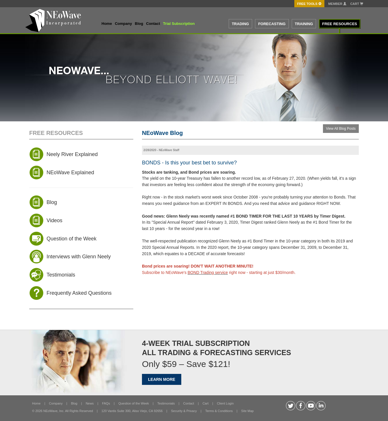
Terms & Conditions (219, 411)
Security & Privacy (184, 411)
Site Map (247, 411)
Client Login (225, 403)
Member (337, 3)
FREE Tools (309, 3)
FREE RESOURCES (339, 24)
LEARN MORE (161, 379)
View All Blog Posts (341, 129)
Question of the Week (133, 403)
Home (106, 23)
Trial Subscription (179, 23)
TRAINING (304, 24)
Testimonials (166, 403)
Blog (139, 23)
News (90, 403)
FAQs (106, 403)
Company (123, 23)
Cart (356, 3)
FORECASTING (272, 24)
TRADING (240, 24)
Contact (153, 23)
